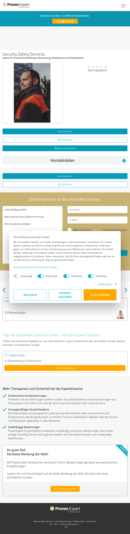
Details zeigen (105, 284)
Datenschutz (78, 521)
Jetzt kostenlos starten (65, 488)
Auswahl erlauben (65, 295)
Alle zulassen (100, 295)
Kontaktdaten (88, 160)
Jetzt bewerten (65, 131)
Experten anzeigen (65, 368)
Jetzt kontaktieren (65, 148)
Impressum (20, 267)
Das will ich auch (65, 21)
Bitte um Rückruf (82, 230)
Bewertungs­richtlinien (43, 521)
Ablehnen (30, 295)
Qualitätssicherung (63, 521)
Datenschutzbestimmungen (42, 267)
